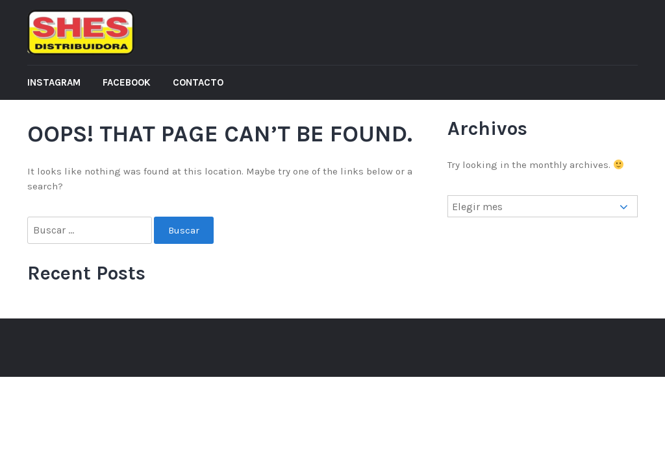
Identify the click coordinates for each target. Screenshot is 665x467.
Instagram (54, 82)
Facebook (127, 82)
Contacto (198, 82)
